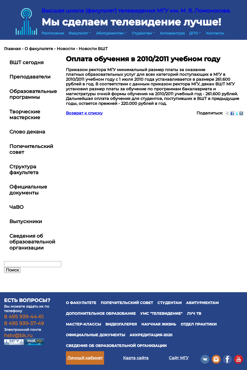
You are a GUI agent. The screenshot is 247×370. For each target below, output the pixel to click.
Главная (12, 48)
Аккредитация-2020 (151, 335)
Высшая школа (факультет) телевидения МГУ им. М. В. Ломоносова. (136, 10)
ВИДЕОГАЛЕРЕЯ (121, 324)
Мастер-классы (83, 324)
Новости (66, 48)
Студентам (143, 33)
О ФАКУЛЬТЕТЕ (81, 303)
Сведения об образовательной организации (116, 346)
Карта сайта (136, 357)
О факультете (39, 48)
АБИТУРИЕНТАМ (202, 303)
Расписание (53, 33)
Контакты (215, 33)
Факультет (80, 33)
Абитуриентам (111, 33)
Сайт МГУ (178, 357)
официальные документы (95, 335)
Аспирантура (172, 33)
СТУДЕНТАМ (169, 303)
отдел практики (199, 324)
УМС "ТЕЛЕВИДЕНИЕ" (161, 313)
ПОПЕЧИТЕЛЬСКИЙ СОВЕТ (127, 303)
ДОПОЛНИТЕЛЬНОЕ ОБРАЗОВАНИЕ (101, 313)
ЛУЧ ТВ (194, 313)
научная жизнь (158, 324)
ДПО (195, 33)
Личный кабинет (85, 357)
